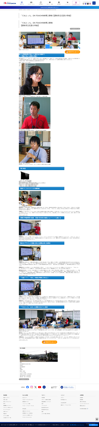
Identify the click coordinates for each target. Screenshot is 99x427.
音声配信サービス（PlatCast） (28, 413)
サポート (43, 395)
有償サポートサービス (26, 411)
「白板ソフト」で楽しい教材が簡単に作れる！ (28, 185)
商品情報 (5, 395)
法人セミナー (25, 397)
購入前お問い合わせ (45, 407)
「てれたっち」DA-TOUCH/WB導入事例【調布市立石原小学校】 (46, 9)
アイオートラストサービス (27, 417)
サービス (24, 408)
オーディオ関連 (6, 415)
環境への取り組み (83, 401)
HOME (21, 9)
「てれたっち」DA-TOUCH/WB (25, 180)
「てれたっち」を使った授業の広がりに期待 (28, 186)
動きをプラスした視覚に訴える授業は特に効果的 (28, 183)
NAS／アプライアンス (7, 401)
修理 (42, 411)
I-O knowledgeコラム (87, 2)
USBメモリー (5, 411)
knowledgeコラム (64, 399)
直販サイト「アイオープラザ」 (66, 405)
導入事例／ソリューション (31, 9)
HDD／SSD (5, 399)
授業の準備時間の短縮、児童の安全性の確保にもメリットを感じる (32, 182)
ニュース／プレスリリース (84, 403)
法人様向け (24, 9)
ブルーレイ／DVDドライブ (8, 407)
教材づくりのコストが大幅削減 (25, 181)
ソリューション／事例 (26, 403)
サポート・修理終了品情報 (46, 399)
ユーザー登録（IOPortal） (46, 413)
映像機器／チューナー (7, 405)
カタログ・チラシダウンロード (28, 399)
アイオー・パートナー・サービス (28, 405)
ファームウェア (44, 405)
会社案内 (81, 397)
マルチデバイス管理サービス (27, 415)
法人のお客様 (25, 395)
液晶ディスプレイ (6, 397)
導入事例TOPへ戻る (75, 28)
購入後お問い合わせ (45, 409)
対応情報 (43, 397)
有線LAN (4, 413)
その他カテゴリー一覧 (7, 417)
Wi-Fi (4, 403)
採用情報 (81, 399)
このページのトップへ (23, 215)
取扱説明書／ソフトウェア (46, 401)
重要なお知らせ (82, 405)
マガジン (62, 397)
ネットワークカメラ (6, 409)
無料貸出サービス (26, 401)
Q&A (42, 403)
